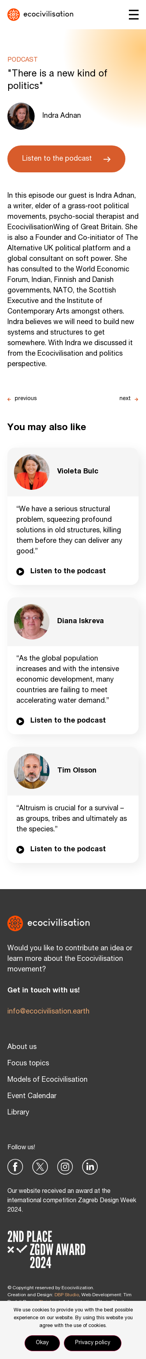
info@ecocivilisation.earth (48, 1011)
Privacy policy (92, 1343)
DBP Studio (67, 1295)
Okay (42, 1343)
